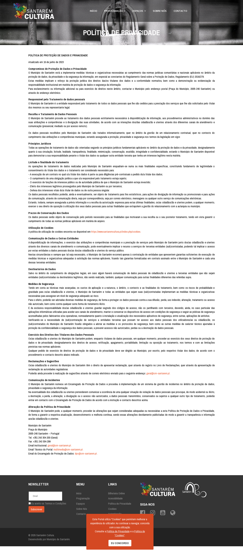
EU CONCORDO (120, 543)
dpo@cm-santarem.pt (86, 460)
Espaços (137, 10)
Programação (113, 10)
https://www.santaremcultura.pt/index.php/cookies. (116, 233)
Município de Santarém (58, 546)
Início (93, 10)
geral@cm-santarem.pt (158, 379)
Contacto (180, 10)
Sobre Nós (160, 10)
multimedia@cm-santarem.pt (68, 456)
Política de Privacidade (119, 510)
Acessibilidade (115, 505)
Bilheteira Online (116, 500)
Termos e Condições (55, 510)
